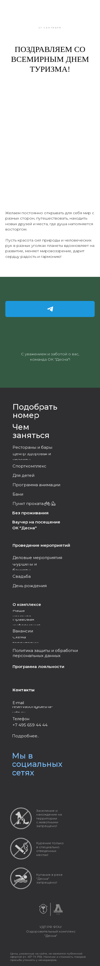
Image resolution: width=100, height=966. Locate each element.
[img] (27, 788)
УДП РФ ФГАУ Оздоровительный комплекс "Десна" (50, 931)
